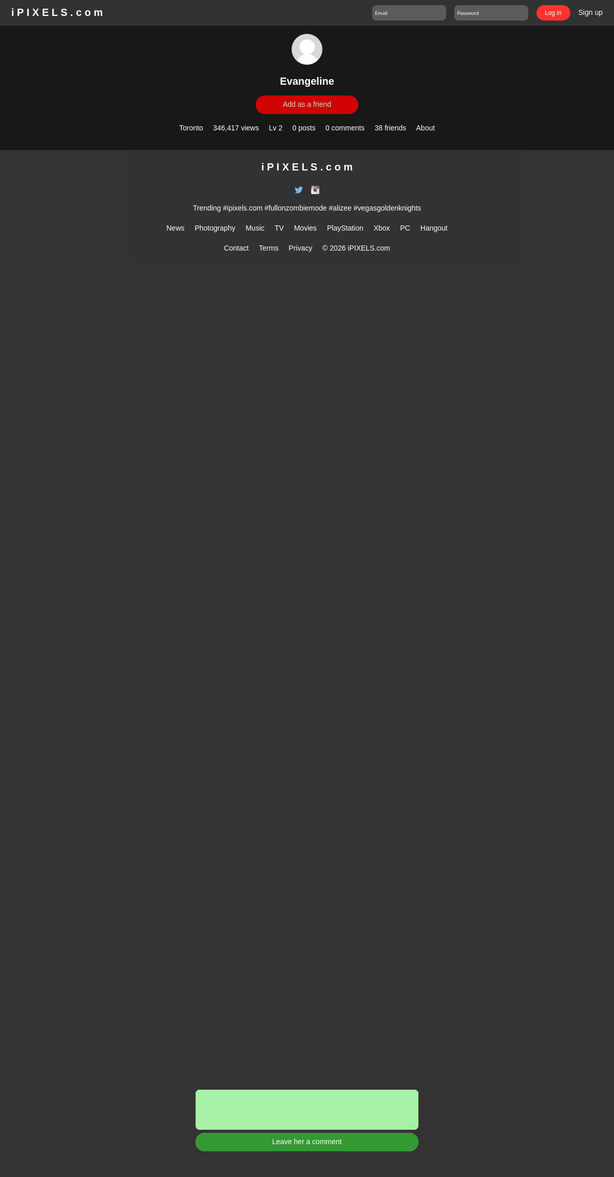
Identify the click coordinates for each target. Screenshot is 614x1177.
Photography (215, 228)
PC (405, 228)
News (175, 228)
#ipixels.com (242, 208)
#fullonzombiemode (295, 208)
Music (254, 228)
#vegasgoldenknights (387, 208)
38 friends (390, 128)
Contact (236, 248)
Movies (305, 228)
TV (279, 228)
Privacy (300, 248)
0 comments (344, 128)
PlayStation (345, 228)
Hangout (434, 228)
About (425, 128)
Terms (268, 248)
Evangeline (307, 81)
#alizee (340, 208)
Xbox (382, 228)
